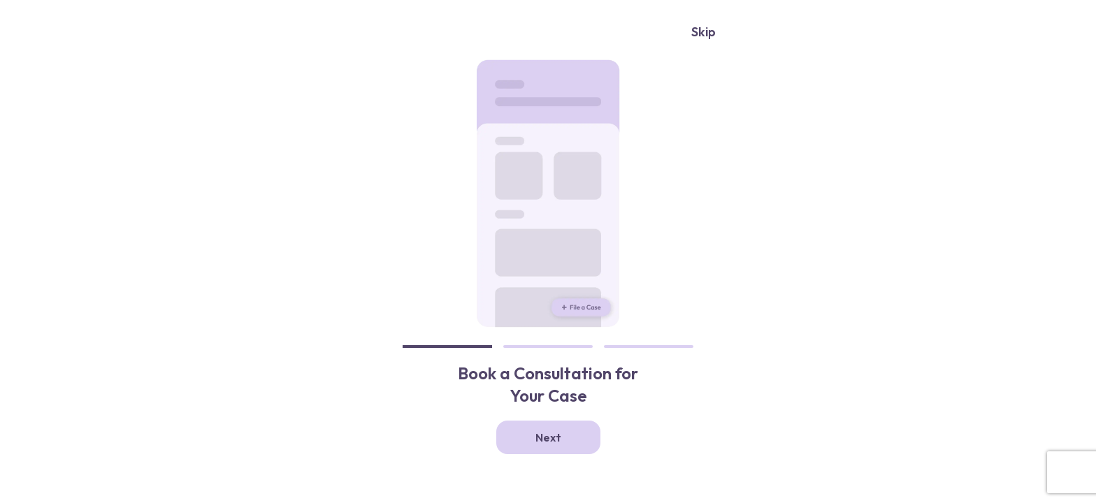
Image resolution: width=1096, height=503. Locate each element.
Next (548, 437)
